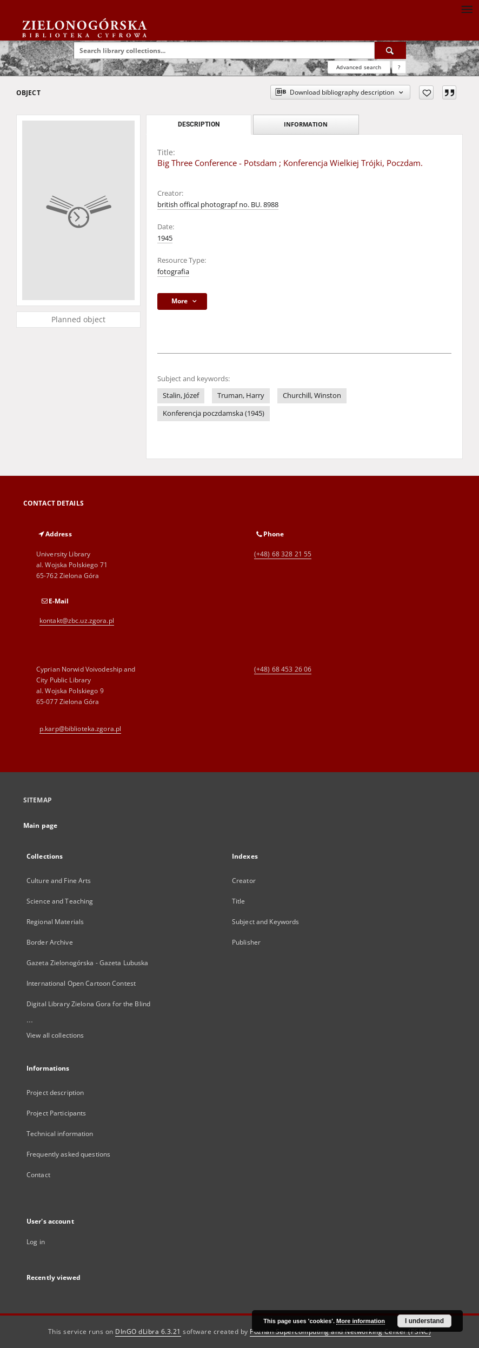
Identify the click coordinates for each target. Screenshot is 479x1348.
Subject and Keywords (265, 921)
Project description (55, 1092)
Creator (244, 880)
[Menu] (466, 8)
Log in (35, 1241)
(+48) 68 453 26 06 (282, 669)
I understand (424, 1321)
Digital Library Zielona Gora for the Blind (88, 1003)
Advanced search (358, 67)
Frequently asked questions (68, 1154)
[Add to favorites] (426, 92)
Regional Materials (55, 921)
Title (238, 901)
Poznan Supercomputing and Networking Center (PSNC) (340, 1331)
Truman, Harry (240, 395)
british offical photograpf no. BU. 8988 (217, 204)
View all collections (55, 1035)
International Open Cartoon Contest (81, 983)
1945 (164, 238)
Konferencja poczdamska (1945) (213, 413)
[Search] (390, 50)
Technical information (60, 1133)
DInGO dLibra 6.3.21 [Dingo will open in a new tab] (148, 1331)
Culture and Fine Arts (58, 880)
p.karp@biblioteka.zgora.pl (80, 728)
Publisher (246, 942)
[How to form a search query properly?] (399, 67)
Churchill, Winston (312, 395)
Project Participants (56, 1113)
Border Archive (49, 942)
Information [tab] (306, 124)
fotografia (173, 271)
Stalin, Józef (181, 395)
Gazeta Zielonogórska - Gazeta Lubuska (87, 962)
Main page (40, 825)
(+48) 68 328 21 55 (282, 554)
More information (360, 1321)
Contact (38, 1174)
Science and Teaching (59, 901)
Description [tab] (198, 124)
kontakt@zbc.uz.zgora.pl (76, 620)
